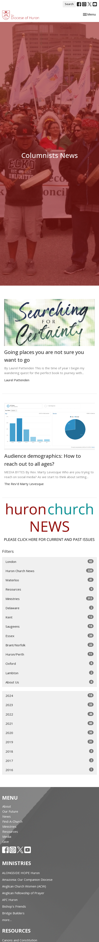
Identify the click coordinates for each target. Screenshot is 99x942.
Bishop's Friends (14, 906)
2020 (49, 732)
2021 (49, 723)
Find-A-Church (12, 821)
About (6, 806)
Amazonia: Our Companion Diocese (27, 879)
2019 (49, 742)
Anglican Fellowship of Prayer (23, 893)
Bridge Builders (13, 913)
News (6, 816)
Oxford (49, 663)
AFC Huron (10, 900)
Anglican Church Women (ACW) (24, 886)
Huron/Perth (49, 654)
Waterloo (49, 580)
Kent (49, 617)
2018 (49, 751)
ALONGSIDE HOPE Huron (21, 873)
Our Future (10, 811)
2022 (49, 714)
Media (6, 836)
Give (5, 841)
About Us (49, 682)
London (49, 561)
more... (7, 920)
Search (69, 4)
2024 (49, 695)
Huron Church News (49, 571)
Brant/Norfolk (49, 645)
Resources (49, 589)
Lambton (49, 673)
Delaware (49, 608)
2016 (49, 770)
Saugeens (49, 626)
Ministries (49, 598)
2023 (49, 705)
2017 (49, 760)
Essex (49, 636)
